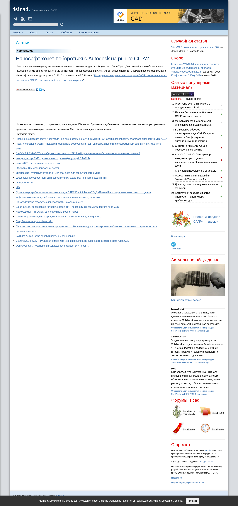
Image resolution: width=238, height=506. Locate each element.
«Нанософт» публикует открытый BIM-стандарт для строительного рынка (58, 172)
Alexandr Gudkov (178, 337)
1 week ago (202, 394)
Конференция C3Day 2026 (186, 75)
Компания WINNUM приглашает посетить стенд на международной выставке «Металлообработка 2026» (195, 68)
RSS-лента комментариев (186, 300)
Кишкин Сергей (177, 309)
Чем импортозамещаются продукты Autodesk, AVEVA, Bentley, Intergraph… (58, 216)
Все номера (178, 236)
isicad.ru (208, 450)
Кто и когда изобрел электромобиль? (196, 170)
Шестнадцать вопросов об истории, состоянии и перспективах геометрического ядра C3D (67, 206)
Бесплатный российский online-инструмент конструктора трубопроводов (193, 196)
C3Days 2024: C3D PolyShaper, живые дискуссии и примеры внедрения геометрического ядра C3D (72, 240)
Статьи (34, 32)
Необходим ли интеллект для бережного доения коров (47, 211)
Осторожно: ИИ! (25, 182)
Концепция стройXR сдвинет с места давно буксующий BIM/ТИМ (53, 158)
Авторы (50, 32)
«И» (18, 187)
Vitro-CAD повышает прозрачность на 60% (195, 47)
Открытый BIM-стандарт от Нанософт (37, 168)
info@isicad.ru (206, 461)
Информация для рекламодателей (187, 482)
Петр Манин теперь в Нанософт (34, 221)
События (66, 32)
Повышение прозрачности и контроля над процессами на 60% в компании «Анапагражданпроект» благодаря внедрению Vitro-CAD (91, 138)
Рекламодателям (89, 32)
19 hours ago (203, 331)
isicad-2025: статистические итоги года (38, 163)
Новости (18, 32)
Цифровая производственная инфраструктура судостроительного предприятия (61, 177)
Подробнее (176, 478)
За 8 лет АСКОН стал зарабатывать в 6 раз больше (45, 236)
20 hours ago (203, 362)
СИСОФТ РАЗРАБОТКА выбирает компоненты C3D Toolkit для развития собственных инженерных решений (78, 153)
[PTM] (173, 368)
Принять (192, 500)
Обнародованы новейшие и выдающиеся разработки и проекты (52, 245)
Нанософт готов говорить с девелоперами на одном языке (49, 202)
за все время (193, 98)
